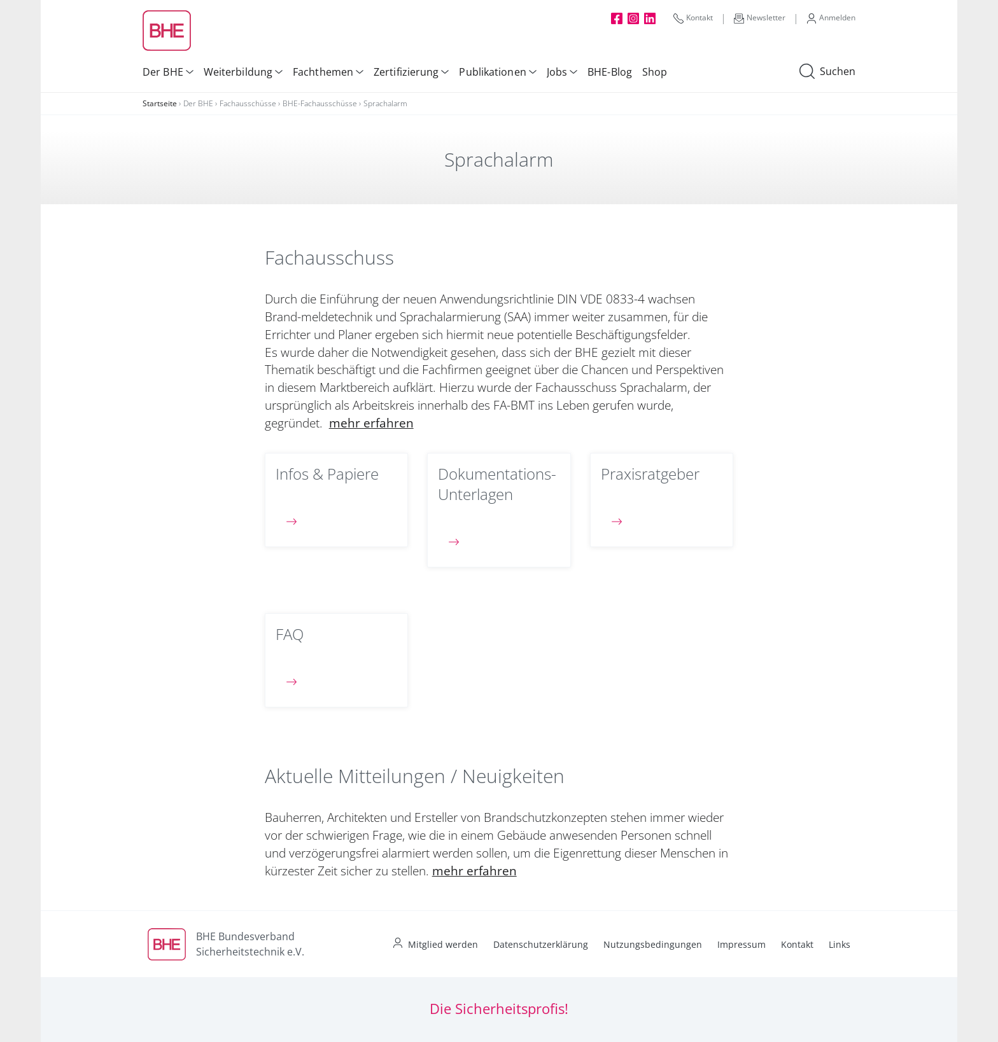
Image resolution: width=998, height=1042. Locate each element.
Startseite (160, 103)
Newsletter (759, 18)
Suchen (827, 72)
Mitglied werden (443, 944)
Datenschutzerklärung (540, 944)
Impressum (741, 944)
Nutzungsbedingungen (652, 944)
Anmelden (830, 18)
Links (839, 944)
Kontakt (693, 18)
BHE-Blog (609, 72)
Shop (654, 72)
